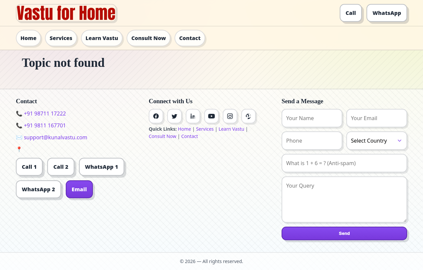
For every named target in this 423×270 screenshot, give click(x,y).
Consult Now (148, 38)
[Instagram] (230, 116)
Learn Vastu (102, 38)
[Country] (376, 140)
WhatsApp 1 (101, 166)
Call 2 (60, 166)
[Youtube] (211, 116)
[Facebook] (156, 116)
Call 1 (29, 166)
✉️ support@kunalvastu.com (51, 137)
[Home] (66, 13)
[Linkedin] (193, 116)
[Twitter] (174, 116)
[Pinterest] (248, 116)
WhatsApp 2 (38, 189)
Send (344, 233)
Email (79, 189)
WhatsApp (386, 13)
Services (61, 38)
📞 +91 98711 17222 (41, 113)
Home (28, 38)
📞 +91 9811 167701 (41, 125)
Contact (190, 38)
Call (351, 13)
